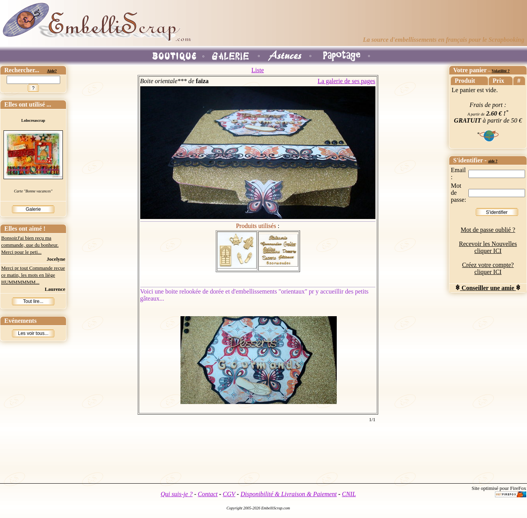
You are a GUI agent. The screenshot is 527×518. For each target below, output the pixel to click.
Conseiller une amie (488, 288)
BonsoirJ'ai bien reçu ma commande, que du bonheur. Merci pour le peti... (30, 245)
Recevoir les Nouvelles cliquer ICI (488, 247)
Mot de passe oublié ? (488, 229)
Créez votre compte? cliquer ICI (488, 268)
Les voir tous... (33, 333)
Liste (258, 70)
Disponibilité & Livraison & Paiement (289, 494)
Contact (208, 494)
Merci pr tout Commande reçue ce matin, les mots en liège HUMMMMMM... (33, 275)
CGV (229, 494)
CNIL (349, 494)
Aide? (52, 71)
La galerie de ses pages (346, 81)
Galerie (33, 209)
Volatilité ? (500, 71)
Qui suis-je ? (177, 494)
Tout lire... (33, 301)
